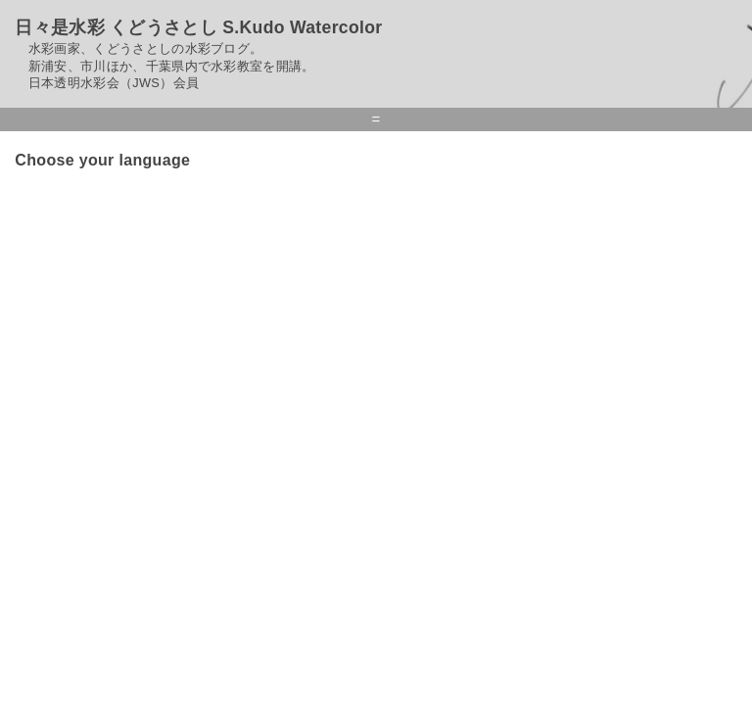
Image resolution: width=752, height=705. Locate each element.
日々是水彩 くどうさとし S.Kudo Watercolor (198, 27)
